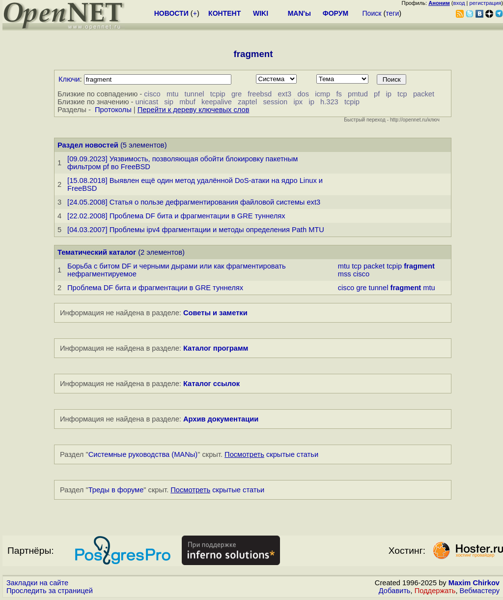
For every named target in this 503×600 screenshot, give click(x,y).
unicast (147, 102)
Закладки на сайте (37, 583)
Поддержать (435, 591)
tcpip (217, 94)
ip (388, 94)
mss (344, 274)
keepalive (216, 102)
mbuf (187, 102)
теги (392, 13)
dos (303, 94)
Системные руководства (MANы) (143, 454)
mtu (172, 94)
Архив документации (220, 419)
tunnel (194, 94)
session (275, 102)
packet (423, 94)
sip (168, 102)
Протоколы (113, 110)
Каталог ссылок (211, 384)
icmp (322, 94)
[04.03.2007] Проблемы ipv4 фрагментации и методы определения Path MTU (195, 230)
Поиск (372, 13)
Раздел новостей (87, 145)
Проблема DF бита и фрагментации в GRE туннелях (155, 288)
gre (236, 94)
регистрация (486, 3)
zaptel (247, 102)
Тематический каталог (96, 252)
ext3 (284, 94)
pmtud (358, 94)
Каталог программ (216, 348)
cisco (152, 94)
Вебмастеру (480, 591)
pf (377, 94)
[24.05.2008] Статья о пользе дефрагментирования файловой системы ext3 (193, 202)
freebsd (260, 94)
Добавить (395, 591)
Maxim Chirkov (474, 583)
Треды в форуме (116, 490)
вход (459, 3)
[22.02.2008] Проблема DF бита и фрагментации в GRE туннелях (176, 216)
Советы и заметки (215, 313)
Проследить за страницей (49, 591)
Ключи (69, 79)
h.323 (329, 102)
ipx (298, 102)
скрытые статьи (271, 454)
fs (338, 94)
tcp (402, 94)
